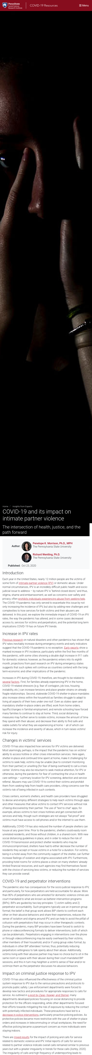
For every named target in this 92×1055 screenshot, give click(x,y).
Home (5, 506)
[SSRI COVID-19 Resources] (29, 5)
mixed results (21, 1037)
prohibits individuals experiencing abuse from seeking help (51, 598)
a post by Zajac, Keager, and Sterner (48, 995)
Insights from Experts (22, 506)
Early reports (71, 647)
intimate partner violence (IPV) (36, 583)
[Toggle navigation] (84, 5)
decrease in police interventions (20, 1014)
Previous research (12, 639)
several (6, 681)
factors (15, 681)
